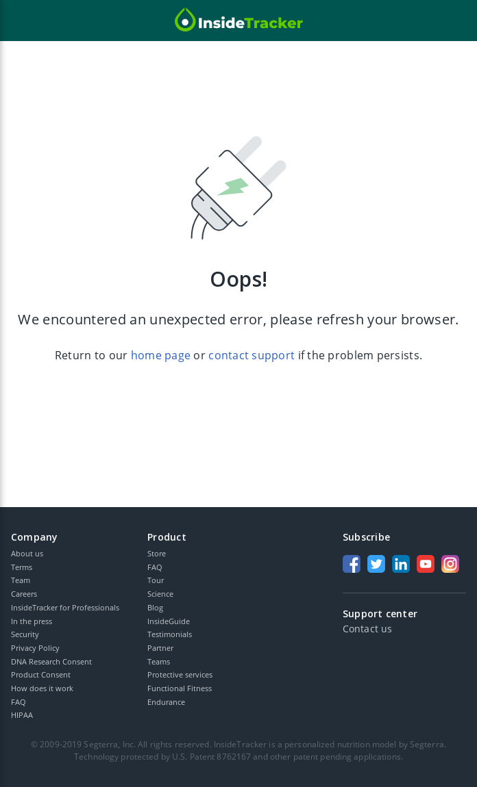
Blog (155, 607)
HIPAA (22, 715)
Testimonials (169, 634)
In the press (31, 621)
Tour (155, 580)
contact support (251, 355)
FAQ (18, 702)
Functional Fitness (179, 688)
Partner (160, 648)
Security (25, 634)
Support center (380, 614)
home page (161, 355)
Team (20, 580)
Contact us (367, 628)
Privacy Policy (35, 648)
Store (156, 553)
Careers (24, 594)
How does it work (42, 688)
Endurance (166, 702)
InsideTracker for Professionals (65, 607)
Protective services (179, 674)
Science (160, 594)
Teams (158, 661)
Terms (21, 567)
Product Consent (41, 674)
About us (27, 553)
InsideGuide (168, 621)
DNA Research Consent (51, 661)
